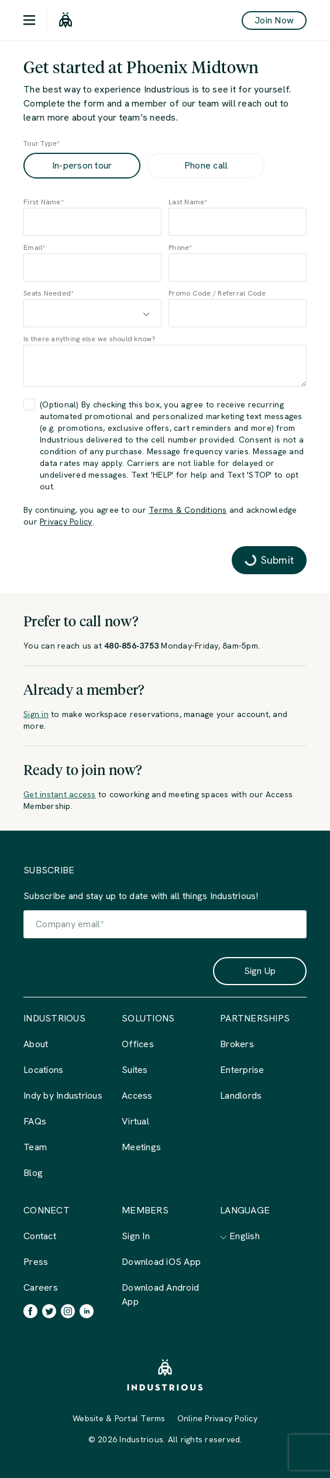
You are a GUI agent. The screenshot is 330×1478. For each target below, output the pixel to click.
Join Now (274, 20)
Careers (40, 1287)
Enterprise (242, 1070)
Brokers (237, 1044)
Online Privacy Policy (217, 1418)
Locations (43, 1070)
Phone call (206, 165)
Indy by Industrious (62, 1095)
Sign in (36, 714)
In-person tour (82, 165)
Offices (138, 1044)
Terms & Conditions (188, 510)
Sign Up (260, 971)
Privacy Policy (66, 521)
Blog (33, 1173)
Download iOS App (161, 1262)
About (35, 1044)
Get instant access (59, 794)
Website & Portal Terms (119, 1418)
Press (35, 1262)
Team (35, 1147)
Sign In (136, 1236)
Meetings (141, 1147)
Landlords (241, 1095)
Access (137, 1095)
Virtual (135, 1121)
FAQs (34, 1121)
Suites (135, 1070)
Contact (39, 1236)
